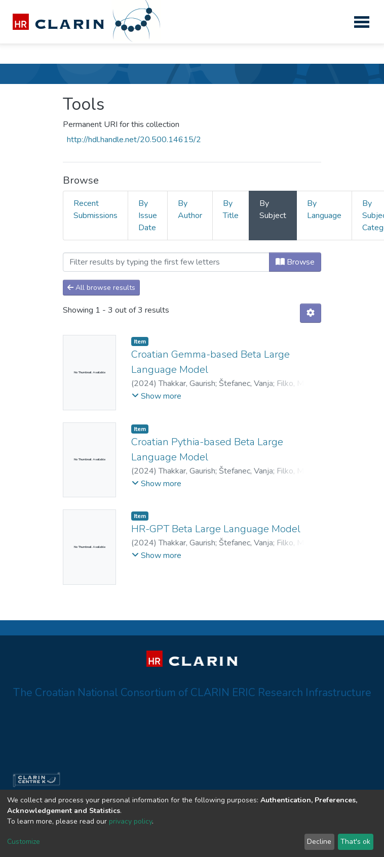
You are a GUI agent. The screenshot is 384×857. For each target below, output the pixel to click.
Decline (319, 841)
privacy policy (130, 821)
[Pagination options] (310, 313)
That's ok (355, 841)
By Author (190, 209)
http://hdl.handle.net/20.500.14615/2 (134, 139)
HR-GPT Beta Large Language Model (215, 529)
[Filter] (166, 262)
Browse (295, 262)
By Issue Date (147, 215)
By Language (324, 209)
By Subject (272, 209)
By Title (231, 209)
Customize (23, 841)
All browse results (101, 287)
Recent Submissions (95, 209)
